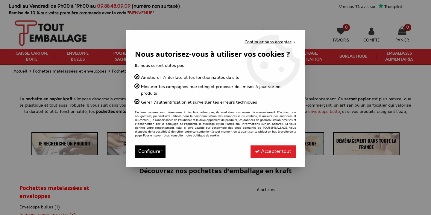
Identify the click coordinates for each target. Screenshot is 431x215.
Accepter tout (273, 151)
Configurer (150, 151)
